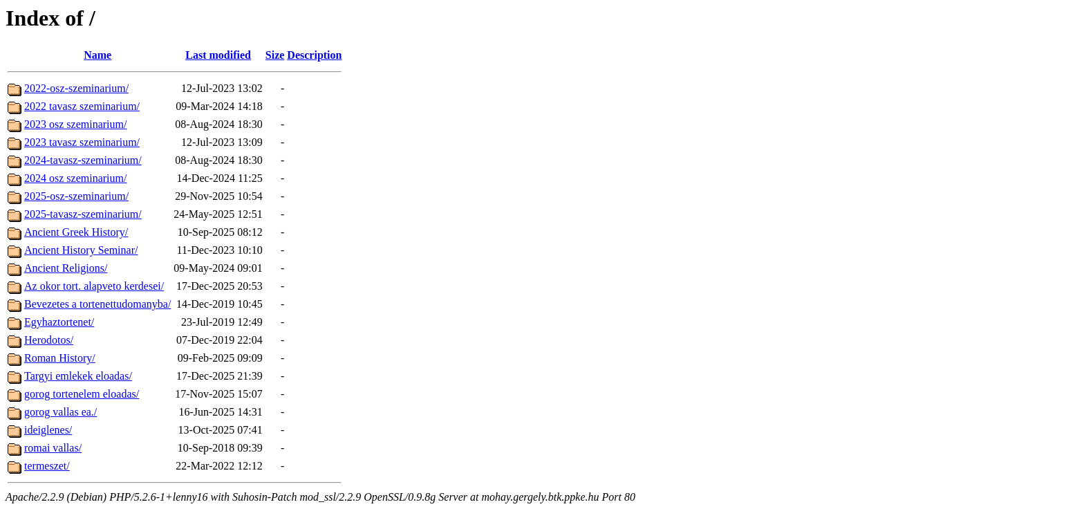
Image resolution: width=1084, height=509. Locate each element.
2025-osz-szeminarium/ (76, 196)
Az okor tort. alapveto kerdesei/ (94, 286)
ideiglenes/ (48, 430)
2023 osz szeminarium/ (75, 124)
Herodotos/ (48, 340)
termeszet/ (47, 466)
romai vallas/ (53, 448)
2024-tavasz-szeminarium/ (83, 160)
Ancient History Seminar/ (81, 250)
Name (97, 55)
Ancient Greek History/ (76, 232)
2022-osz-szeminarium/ (76, 88)
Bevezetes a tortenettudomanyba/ (97, 304)
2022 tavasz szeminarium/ (82, 106)
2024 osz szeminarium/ (75, 178)
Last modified (218, 55)
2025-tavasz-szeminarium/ (83, 214)
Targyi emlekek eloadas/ (78, 376)
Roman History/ (59, 358)
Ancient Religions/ (65, 268)
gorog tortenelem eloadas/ (81, 394)
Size (275, 55)
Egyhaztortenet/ (59, 322)
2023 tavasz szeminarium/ (82, 142)
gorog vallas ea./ (60, 412)
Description (314, 55)
